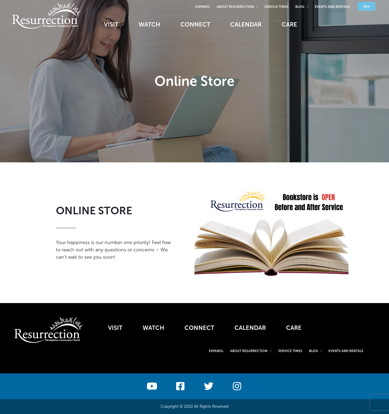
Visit (111, 24)
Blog (301, 6)
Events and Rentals (332, 7)
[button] (366, 6)
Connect (195, 24)
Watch (149, 24)
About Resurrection (237, 6)
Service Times (276, 7)
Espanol (202, 7)
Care (289, 24)
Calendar (246, 24)
